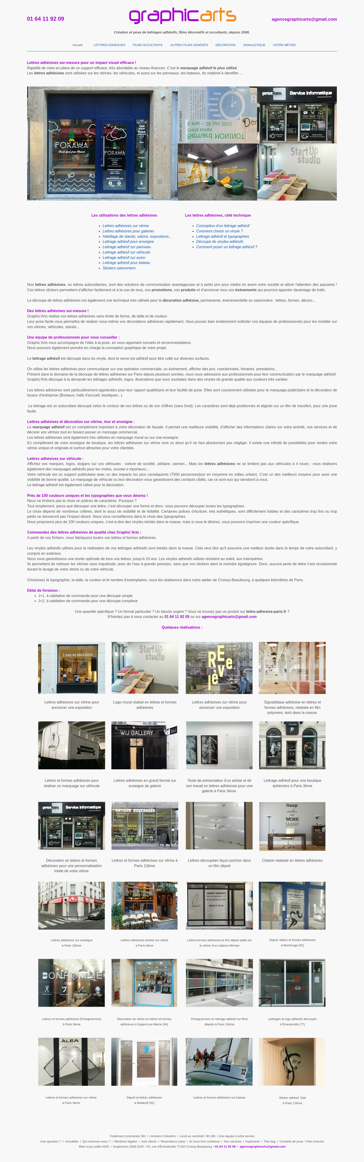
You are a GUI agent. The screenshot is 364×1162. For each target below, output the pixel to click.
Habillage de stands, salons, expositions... (137, 236)
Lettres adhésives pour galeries (128, 231)
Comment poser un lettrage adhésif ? (226, 247)
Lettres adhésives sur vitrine (126, 226)
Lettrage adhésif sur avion (124, 258)
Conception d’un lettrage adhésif (223, 226)
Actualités (71, 1141)
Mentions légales (125, 1141)
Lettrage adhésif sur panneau (127, 247)
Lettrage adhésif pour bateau (126, 263)
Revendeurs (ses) (173, 1141)
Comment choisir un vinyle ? (219, 231)
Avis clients (149, 1141)
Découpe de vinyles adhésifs (220, 242)
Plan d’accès (315, 1141)
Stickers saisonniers (119, 268)
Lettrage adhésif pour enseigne (128, 242)
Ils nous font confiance (204, 1141)
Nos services (232, 1141)
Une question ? (50, 1141)
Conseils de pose (291, 1141)
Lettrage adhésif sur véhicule (126, 252)
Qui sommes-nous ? (96, 1141)
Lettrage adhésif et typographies (222, 236)
